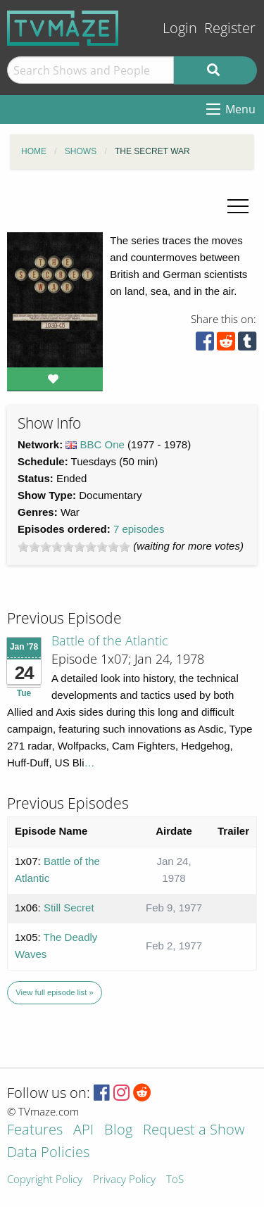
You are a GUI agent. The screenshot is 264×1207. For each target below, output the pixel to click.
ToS (175, 1180)
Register (230, 27)
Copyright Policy (44, 1180)
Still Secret (69, 908)
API (83, 1131)
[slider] (74, 546)
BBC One (102, 444)
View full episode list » (54, 992)
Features (35, 1131)
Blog (118, 1131)
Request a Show (193, 1131)
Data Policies (48, 1153)
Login (180, 27)
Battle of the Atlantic (109, 640)
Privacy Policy (124, 1180)
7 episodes (139, 529)
